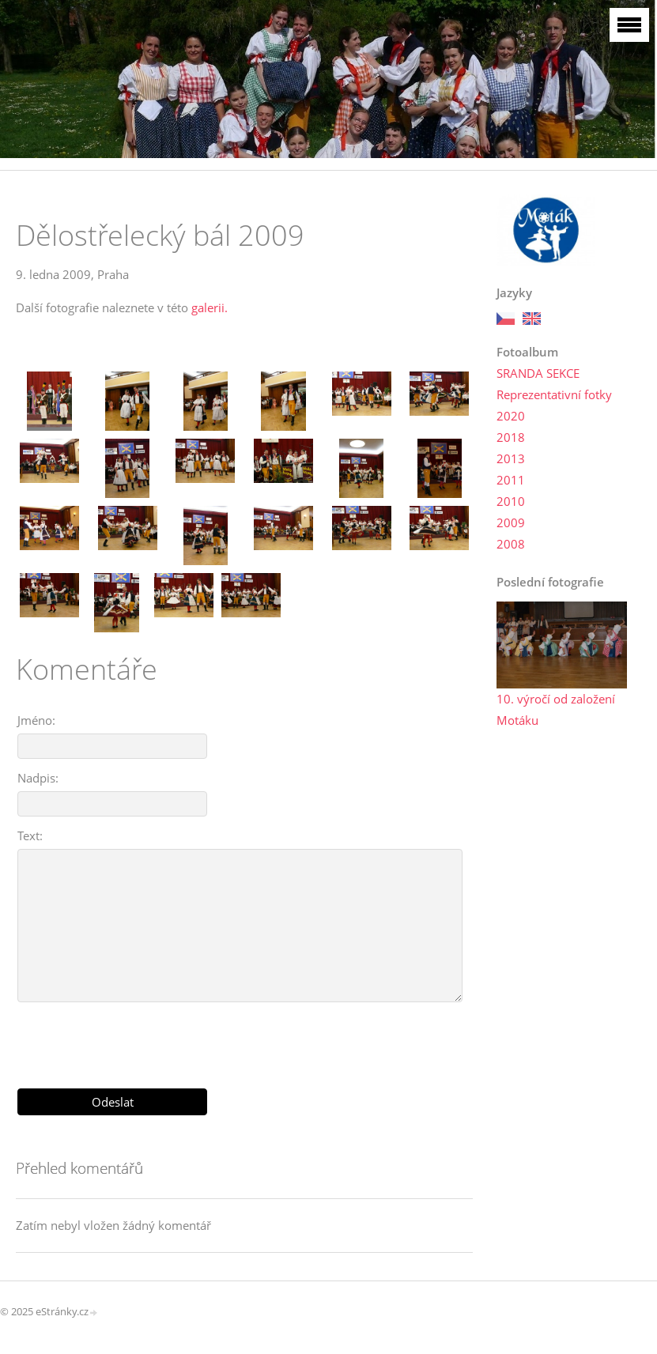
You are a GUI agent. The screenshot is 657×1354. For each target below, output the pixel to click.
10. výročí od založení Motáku (556, 709)
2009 (511, 522)
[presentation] (244, 1039)
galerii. (209, 307)
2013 (511, 458)
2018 (511, 437)
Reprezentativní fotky (554, 394)
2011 (511, 480)
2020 (511, 416)
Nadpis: (38, 778)
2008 (511, 544)
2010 (511, 501)
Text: (30, 835)
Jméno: (36, 720)
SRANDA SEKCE (538, 373)
